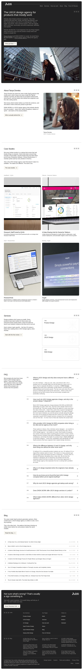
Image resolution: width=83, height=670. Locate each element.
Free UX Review (73, 6)
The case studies (11, 168)
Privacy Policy (75, 660)
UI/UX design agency (21, 37)
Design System (47, 660)
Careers (55, 660)
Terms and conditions (64, 660)
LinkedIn (63, 616)
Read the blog (10, 533)
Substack (63, 623)
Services (46, 6)
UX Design (25, 623)
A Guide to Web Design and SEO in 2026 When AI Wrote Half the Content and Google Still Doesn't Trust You (30, 646)
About (61, 6)
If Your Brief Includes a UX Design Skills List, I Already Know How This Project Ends (68, 652)
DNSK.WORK (68, 437)
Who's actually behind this (13, 115)
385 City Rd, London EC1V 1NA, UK (27, 660)
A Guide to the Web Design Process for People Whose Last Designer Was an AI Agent (50, 646)
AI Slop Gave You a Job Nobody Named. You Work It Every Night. (30, 640)
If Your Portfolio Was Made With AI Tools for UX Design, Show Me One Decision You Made (49, 653)
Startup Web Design (28, 633)
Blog (65, 6)
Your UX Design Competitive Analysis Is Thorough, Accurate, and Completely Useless (30, 653)
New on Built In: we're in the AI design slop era (49, 639)
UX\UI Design (26, 619)
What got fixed (10, 43)
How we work (54, 6)
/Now (72, 663)
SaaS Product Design (28, 626)
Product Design (27, 616)
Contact (77, 663)
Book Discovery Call (12, 606)
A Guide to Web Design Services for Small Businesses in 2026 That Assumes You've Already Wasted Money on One (69, 640)
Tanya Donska (8, 36)
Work (41, 6)
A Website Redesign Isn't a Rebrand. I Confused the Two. (68, 645)
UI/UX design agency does (27, 329)
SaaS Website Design (28, 629)
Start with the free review (13, 334)
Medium (63, 619)
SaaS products (32, 93)
